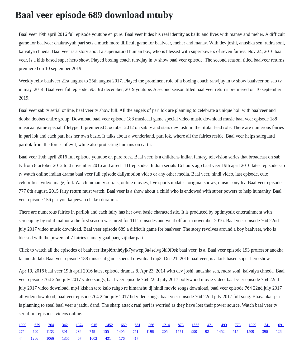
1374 (79, 325)
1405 (120, 332)
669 (124, 325)
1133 (50, 332)
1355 (66, 338)
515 (235, 332)
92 (207, 332)
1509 (250, 332)
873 (181, 325)
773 (238, 325)
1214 (166, 325)
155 (106, 332)
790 (35, 332)
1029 (252, 325)
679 (37, 325)
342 (65, 325)
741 (267, 325)
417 (135, 338)
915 (94, 325)
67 (79, 338)
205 (165, 332)
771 (135, 332)
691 (281, 325)
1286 (34, 338)
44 (21, 338)
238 (78, 332)
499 (224, 325)
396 (265, 332)
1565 (195, 325)
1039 (22, 325)
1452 (109, 325)
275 (21, 332)
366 (151, 325)
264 (51, 325)
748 (92, 332)
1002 (93, 338)
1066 (50, 338)
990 (194, 332)
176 (122, 338)
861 (137, 325)
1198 (150, 332)
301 (64, 332)
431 (210, 325)
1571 (179, 332)
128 (279, 332)
